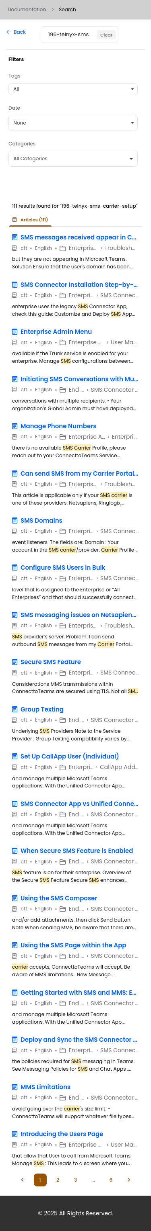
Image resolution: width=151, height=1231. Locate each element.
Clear (106, 35)
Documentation (27, 9)
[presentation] (32, 219)
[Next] (128, 1180)
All (16, 89)
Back (16, 32)
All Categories (73, 158)
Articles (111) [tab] (30, 220)
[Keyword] (69, 34)
